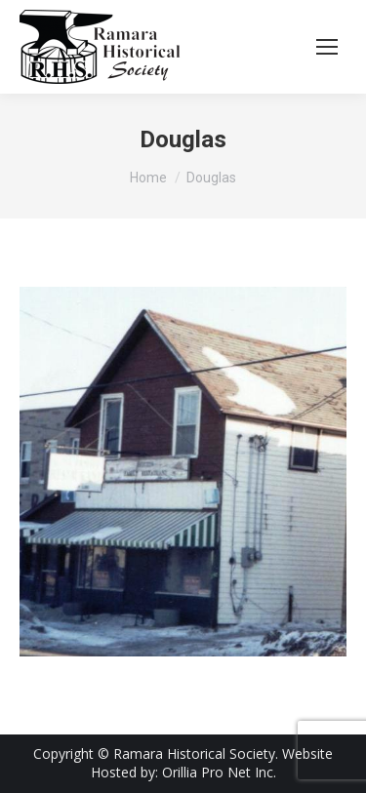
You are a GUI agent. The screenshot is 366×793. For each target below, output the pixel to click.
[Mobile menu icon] (326, 46)
